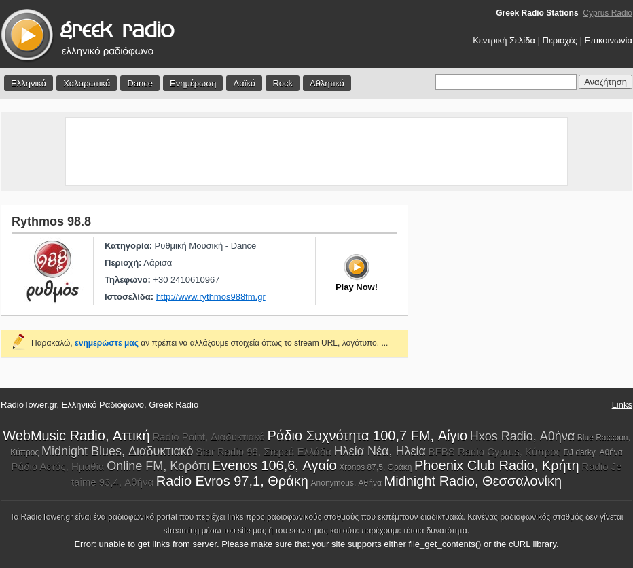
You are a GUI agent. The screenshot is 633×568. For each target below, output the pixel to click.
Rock (282, 83)
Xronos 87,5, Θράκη (375, 467)
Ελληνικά (28, 83)
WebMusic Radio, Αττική (76, 435)
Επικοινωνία (608, 40)
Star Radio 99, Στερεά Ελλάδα (263, 451)
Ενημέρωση (193, 83)
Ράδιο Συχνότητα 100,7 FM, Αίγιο (368, 435)
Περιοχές (560, 40)
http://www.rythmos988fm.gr (211, 296)
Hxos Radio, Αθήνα (522, 436)
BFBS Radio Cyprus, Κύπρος (495, 451)
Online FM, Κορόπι (158, 466)
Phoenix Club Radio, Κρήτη (496, 465)
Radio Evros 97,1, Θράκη (232, 481)
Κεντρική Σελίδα (504, 40)
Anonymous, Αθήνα (346, 483)
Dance (140, 83)
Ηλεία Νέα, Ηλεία (380, 451)
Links (622, 405)
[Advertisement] (316, 151)
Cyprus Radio (607, 13)
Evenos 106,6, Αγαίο (274, 465)
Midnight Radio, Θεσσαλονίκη (473, 481)
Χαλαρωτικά (86, 83)
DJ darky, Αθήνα (592, 452)
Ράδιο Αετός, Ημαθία (57, 466)
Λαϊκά (244, 83)
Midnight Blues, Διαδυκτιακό (117, 451)
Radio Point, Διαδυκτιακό (208, 436)
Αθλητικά (327, 83)
